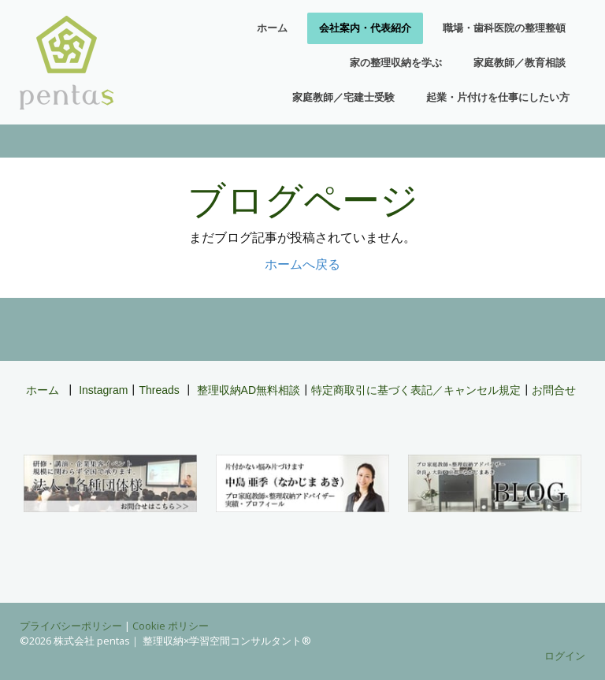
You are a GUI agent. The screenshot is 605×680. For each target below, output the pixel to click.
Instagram (103, 390)
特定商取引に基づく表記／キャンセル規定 (416, 390)
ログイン (564, 655)
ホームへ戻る (302, 264)
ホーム (272, 28)
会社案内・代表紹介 (365, 28)
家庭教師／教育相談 (519, 63)
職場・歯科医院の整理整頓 (504, 28)
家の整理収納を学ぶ (396, 63)
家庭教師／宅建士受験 (343, 97)
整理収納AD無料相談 (248, 390)
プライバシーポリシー (71, 626)
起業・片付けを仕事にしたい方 (498, 97)
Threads (159, 390)
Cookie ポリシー (170, 626)
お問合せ (554, 390)
